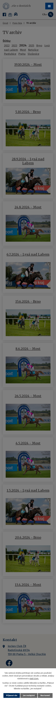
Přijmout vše (11, 695)
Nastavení (45, 695)
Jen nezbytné (29, 695)
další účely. (34, 679)
